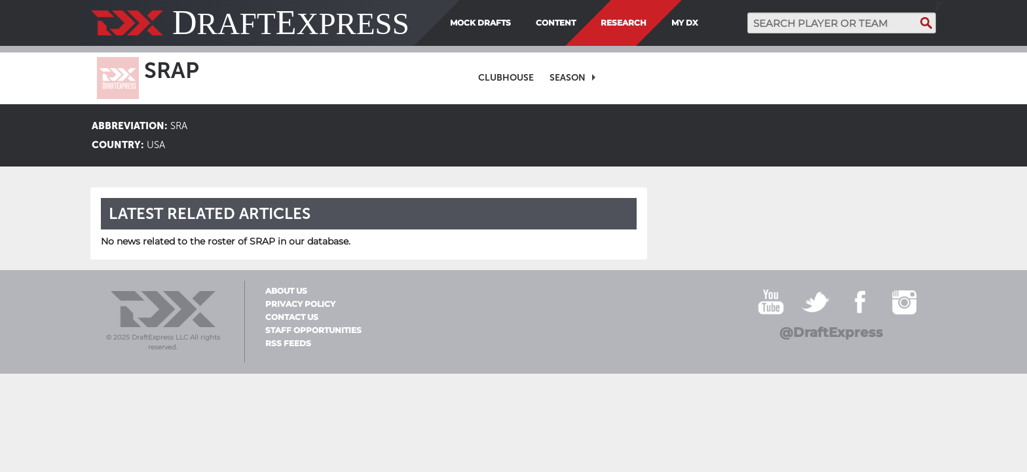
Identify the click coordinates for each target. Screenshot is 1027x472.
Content (556, 23)
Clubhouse (506, 77)
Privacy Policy (300, 304)
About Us (286, 291)
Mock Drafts (480, 23)
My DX (684, 23)
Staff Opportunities (313, 330)
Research (623, 23)
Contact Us (291, 317)
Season (568, 77)
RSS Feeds (288, 343)
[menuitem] (707, 23)
